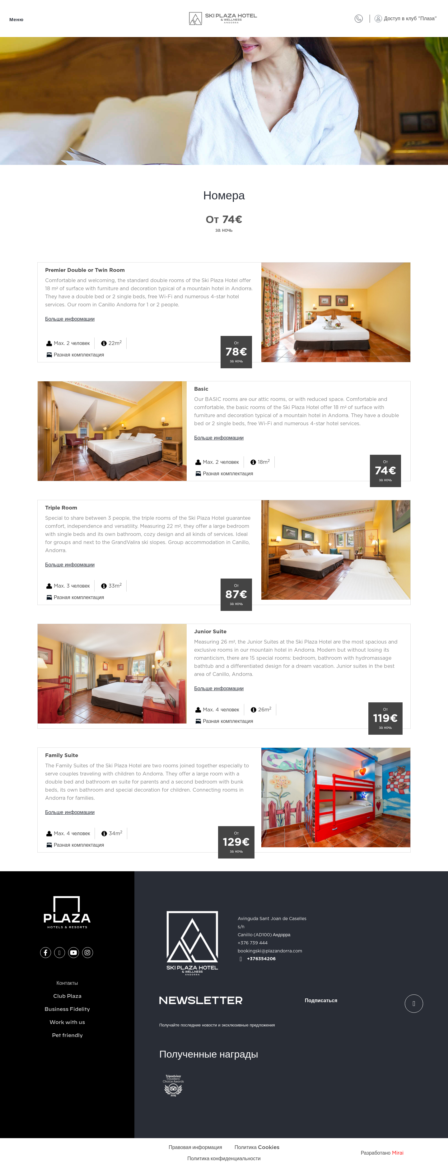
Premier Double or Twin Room (85, 270)
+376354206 (261, 959)
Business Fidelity (67, 1009)
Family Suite (61, 755)
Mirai (398, 1153)
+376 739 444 (253, 943)
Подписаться (321, 1000)
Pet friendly (67, 1035)
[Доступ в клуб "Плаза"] (378, 18)
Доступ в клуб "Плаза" (410, 18)
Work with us (67, 1022)
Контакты (67, 983)
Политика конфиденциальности (224, 1158)
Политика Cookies (257, 1147)
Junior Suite (210, 631)
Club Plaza (67, 996)
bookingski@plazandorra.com (270, 951)
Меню (16, 19)
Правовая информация (195, 1147)
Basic (201, 389)
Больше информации (70, 319)
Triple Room (61, 507)
